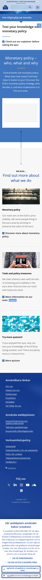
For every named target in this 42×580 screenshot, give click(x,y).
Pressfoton (11, 398)
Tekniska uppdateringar (17, 427)
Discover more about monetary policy (21, 235)
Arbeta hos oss (13, 390)
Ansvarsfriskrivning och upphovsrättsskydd (17, 422)
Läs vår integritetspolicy (22, 558)
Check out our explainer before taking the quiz (20, 43)
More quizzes (12, 360)
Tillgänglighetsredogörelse (18, 458)
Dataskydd (10, 446)
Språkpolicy (11, 462)
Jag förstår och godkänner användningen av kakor (23, 569)
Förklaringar (11, 394)
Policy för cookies (14, 454)
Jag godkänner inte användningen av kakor (22, 576)
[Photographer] (38, 266)
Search (30, 7)
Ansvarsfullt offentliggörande (19, 431)
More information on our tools (17, 298)
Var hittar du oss (13, 405)
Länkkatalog (12, 468)
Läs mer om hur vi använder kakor (22, 562)
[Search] (19, 7)
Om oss (9, 386)
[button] (37, 2)
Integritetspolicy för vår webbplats (22, 450)
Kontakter (10, 402)
